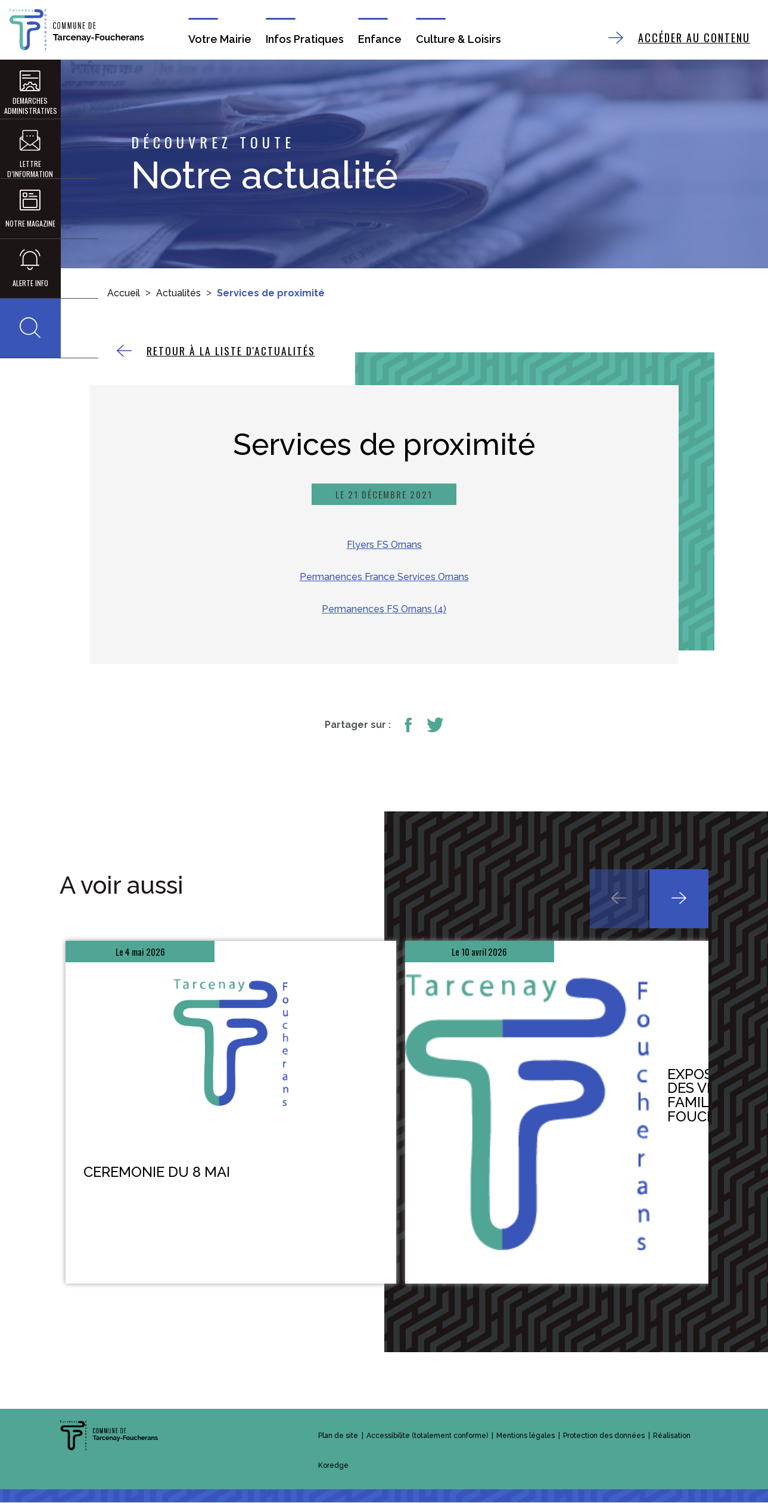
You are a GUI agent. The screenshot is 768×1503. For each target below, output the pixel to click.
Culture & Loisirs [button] (457, 39)
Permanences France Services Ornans (384, 577)
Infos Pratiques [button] (305, 39)
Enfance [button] (379, 39)
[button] (30, 330)
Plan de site (338, 1436)
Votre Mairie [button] (219, 39)
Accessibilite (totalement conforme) (427, 1436)
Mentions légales (525, 1436)
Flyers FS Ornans (384, 545)
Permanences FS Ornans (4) (384, 609)
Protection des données (604, 1436)
